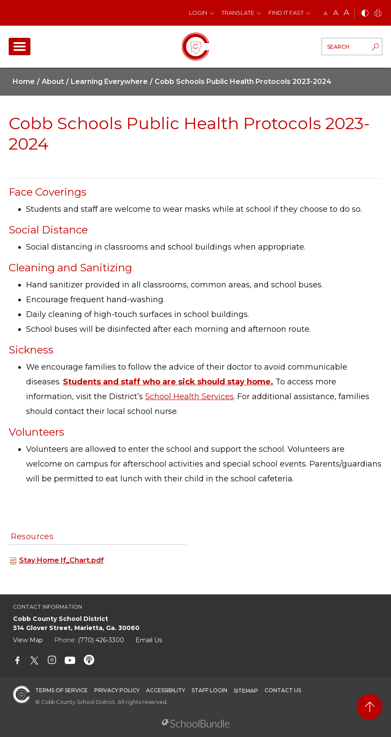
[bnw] (364, 14)
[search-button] (375, 48)
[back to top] (369, 707)
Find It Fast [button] (286, 12)
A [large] (346, 12)
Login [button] (198, 12)
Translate (238, 12)
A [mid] (335, 13)
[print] (377, 14)
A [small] (326, 13)
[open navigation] (19, 46)
